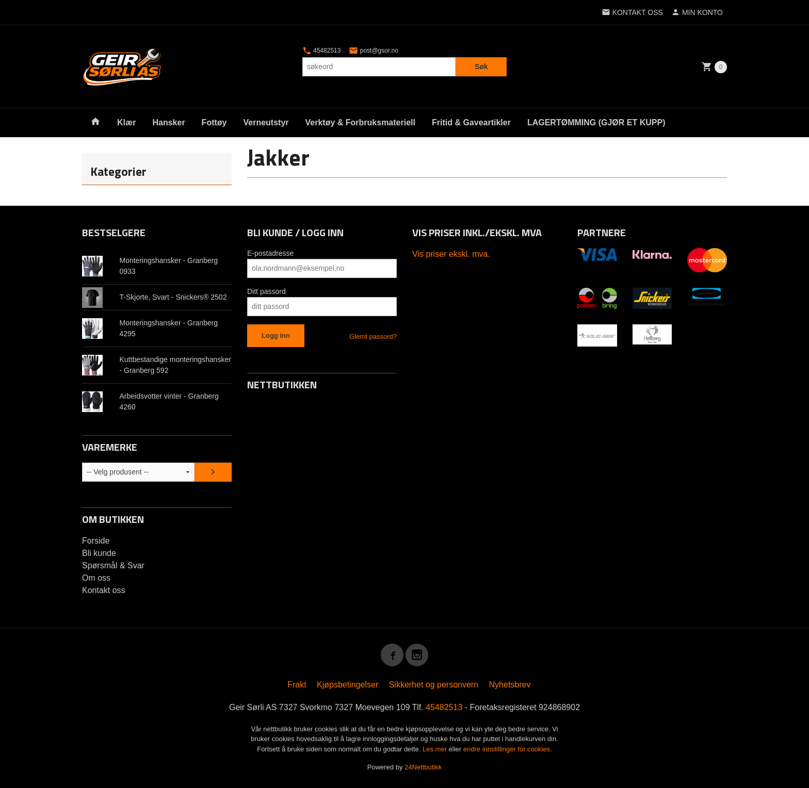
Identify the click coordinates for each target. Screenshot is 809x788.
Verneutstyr (265, 122)
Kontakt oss (103, 590)
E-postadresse (270, 253)
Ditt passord (266, 291)
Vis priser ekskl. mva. (451, 254)
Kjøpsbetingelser (347, 684)
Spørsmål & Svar (113, 565)
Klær (126, 122)
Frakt (296, 684)
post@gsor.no (373, 50)
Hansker (168, 122)
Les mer (436, 749)
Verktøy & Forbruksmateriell (360, 122)
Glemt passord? (373, 336)
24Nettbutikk (423, 767)
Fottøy (214, 122)
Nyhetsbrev (510, 684)
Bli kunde (99, 553)
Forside (95, 540)
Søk (481, 66)
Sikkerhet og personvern (433, 684)
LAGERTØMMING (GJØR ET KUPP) (596, 122)
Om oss (96, 577)
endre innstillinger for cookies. (507, 749)
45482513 (321, 50)
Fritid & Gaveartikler (471, 122)
